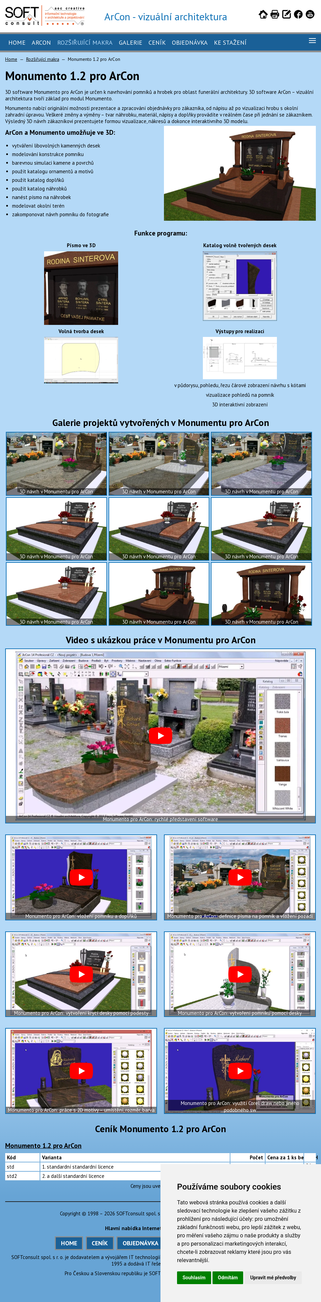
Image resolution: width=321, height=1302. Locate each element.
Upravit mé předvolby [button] (273, 1277)
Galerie (130, 42)
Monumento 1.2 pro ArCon (43, 1145)
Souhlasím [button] (194, 1277)
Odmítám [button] (228, 1277)
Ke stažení (230, 42)
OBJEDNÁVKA (140, 1243)
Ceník (157, 42)
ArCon (41, 42)
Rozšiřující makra (85, 42)
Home (16, 42)
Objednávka (190, 42)
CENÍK (100, 1243)
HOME (69, 1243)
